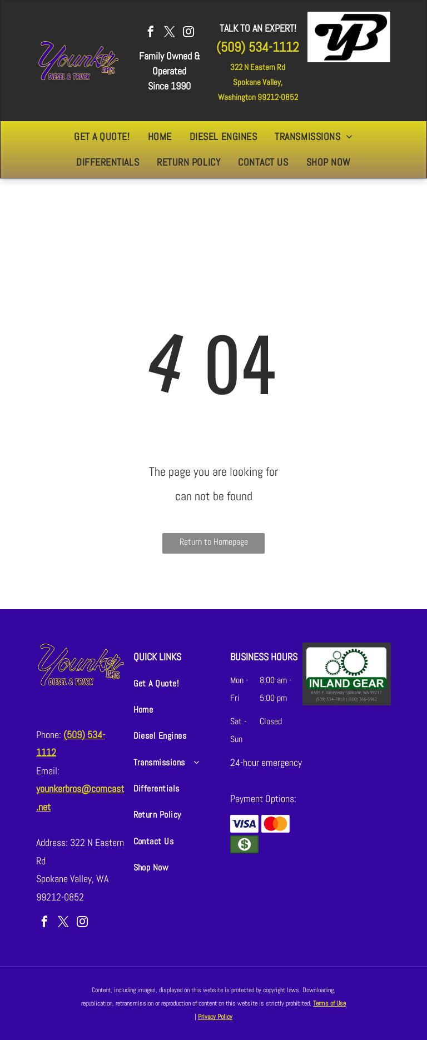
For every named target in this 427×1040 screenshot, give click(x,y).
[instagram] (188, 33)
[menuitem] (101, 137)
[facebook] (150, 33)
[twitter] (169, 33)
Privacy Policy (215, 1016)
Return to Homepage (214, 542)
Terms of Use (329, 1003)
